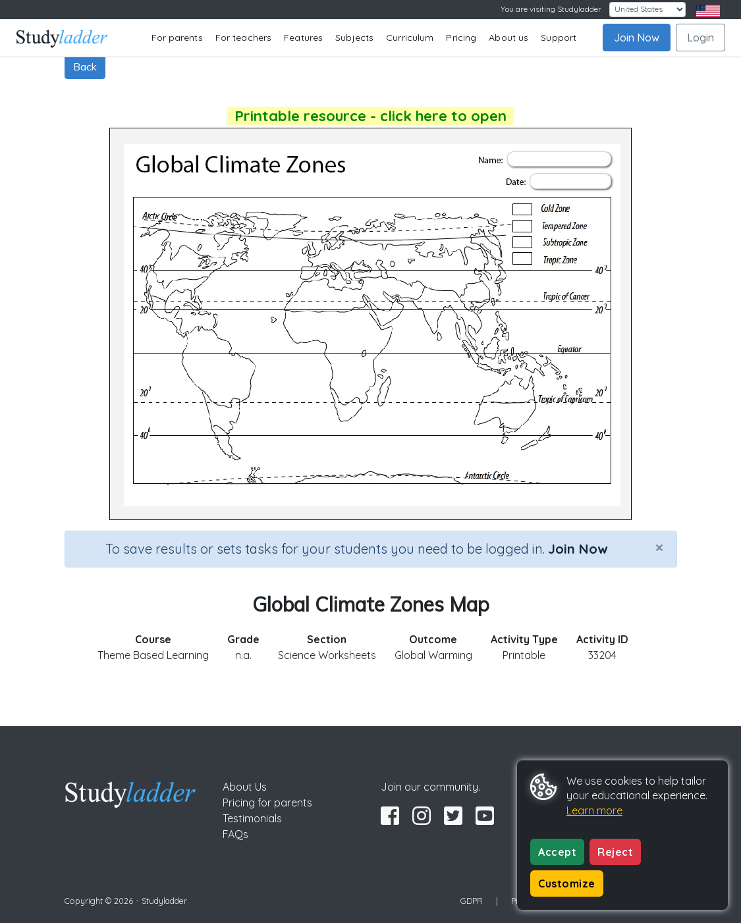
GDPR (471, 900)
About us (508, 37)
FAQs (235, 834)
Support (558, 37)
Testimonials (252, 818)
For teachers (243, 37)
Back (85, 66)
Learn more (594, 810)
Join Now (636, 37)
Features (303, 37)
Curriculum (409, 37)
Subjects (354, 37)
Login (700, 37)
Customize (566, 883)
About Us (245, 786)
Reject (615, 851)
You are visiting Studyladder (551, 9)
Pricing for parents (267, 802)
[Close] (659, 547)
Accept (557, 851)
